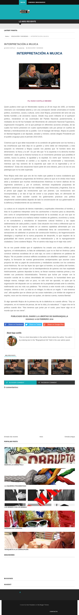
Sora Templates (30, 605)
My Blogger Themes (43, 605)
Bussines (8, 578)
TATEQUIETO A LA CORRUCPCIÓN (16, 549)
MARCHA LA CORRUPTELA (13, 465)
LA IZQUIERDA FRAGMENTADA (15, 486)
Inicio (22, 2)
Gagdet (7, 584)
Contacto (54, 611)
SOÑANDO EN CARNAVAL (13, 528)
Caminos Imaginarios (36, 2)
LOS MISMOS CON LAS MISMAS (15, 507)
